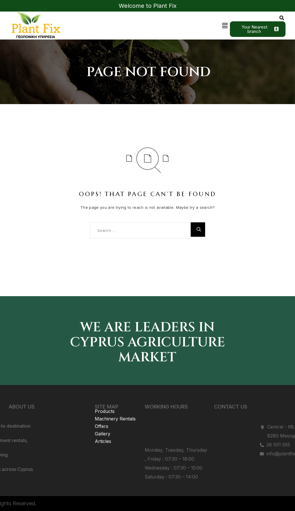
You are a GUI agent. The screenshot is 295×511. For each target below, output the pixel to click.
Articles (103, 433)
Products (105, 403)
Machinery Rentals (115, 411)
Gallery (102, 426)
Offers (101, 418)
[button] (225, 25)
